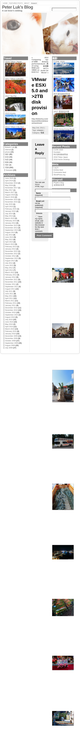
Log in (56, 168)
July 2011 (9, 291)
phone (7, 152)
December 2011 (11, 279)
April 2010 (9, 327)
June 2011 (9, 294)
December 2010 (11, 308)
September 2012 (11, 258)
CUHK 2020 (59, 61)
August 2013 (10, 232)
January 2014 (10, 223)
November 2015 (11, 202)
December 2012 (11, 251)
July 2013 (9, 235)
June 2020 (9, 178)
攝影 (7, 154)
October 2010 (10, 312)
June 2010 (9, 322)
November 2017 (11, 188)
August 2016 (10, 195)
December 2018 (11, 183)
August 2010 (10, 317)
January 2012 (10, 277)
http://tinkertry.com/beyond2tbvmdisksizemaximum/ (40, 121)
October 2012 (10, 256)
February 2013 (10, 246)
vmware (40, 130)
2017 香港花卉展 (61, 111)
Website (39, 217)
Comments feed (60, 172)
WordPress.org (59, 175)
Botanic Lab (9, 147)
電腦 (7, 167)
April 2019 (9, 181)
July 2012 (9, 263)
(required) (39, 198)
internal (8, 150)
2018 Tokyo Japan (13, 61)
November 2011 (11, 282)
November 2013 (11, 228)
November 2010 (11, 310)
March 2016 (9, 197)
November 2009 (11, 338)
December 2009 (11, 336)
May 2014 (9, 216)
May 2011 (9, 296)
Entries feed (58, 170)
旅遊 (7, 157)
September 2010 (11, 315)
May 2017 (9, 190)
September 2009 (11, 343)
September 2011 (11, 286)
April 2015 (9, 206)
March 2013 (9, 244)
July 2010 (9, 319)
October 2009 (10, 341)
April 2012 (9, 270)
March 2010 (9, 329)
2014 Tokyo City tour (14, 127)
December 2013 (11, 225)
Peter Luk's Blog (17, 7)
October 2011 (10, 284)
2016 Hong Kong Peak (64, 129)
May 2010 (9, 324)
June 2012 (9, 265)
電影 (7, 165)
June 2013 (9, 237)
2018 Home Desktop (62, 159)
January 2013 (10, 249)
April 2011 (9, 298)
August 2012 (10, 261)
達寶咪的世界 (59, 185)
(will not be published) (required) (39, 208)
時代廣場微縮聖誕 (62, 94)
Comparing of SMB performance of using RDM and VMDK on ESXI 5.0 (37, 66)
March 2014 (9, 218)
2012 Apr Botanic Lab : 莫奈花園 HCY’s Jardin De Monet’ (44, 65)
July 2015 (9, 204)
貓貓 (7, 162)
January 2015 (10, 211)
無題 (7, 160)
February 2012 (10, 275)
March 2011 (9, 301)
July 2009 (9, 348)
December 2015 (11, 199)
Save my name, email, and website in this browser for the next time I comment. (40, 228)
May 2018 (9, 185)
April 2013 (9, 242)
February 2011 (10, 303)
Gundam (58, 76)
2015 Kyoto (10, 113)
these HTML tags (39, 189)
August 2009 (10, 345)
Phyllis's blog (59, 183)
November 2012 (11, 254)
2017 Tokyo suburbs (14, 79)
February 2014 (10, 221)
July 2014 (9, 214)
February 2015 (10, 209)
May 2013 (9, 239)
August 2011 (10, 289)
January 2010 (10, 334)
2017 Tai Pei (10, 96)
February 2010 (10, 331)
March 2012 (9, 272)
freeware (9, 170)
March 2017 (9, 192)
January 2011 (10, 305)
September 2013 (11, 230)
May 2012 (9, 268)
